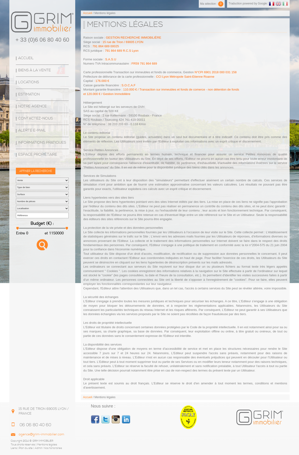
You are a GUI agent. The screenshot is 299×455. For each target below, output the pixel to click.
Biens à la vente (34, 70)
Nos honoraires (53, 448)
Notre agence (32, 106)
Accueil (26, 58)
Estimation (29, 94)
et (46, 233)
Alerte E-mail (32, 130)
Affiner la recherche (35, 171)
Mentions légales (47, 444)
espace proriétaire (37, 154)
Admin (39, 448)
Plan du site (26, 448)
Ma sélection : (211, 3)
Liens (14, 448)
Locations (28, 82)
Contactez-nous (35, 118)
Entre (20, 233)
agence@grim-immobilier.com (41, 434)
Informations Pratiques (42, 142)
